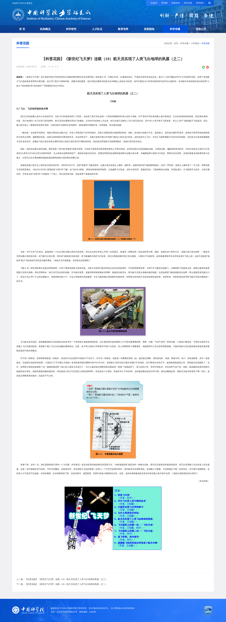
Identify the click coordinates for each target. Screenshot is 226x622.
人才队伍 (97, 29)
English (154, 3)
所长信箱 (188, 3)
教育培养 (123, 29)
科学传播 (175, 29)
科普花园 (205, 43)
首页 (176, 43)
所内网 (164, 3)
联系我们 (200, 3)
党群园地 (149, 29)
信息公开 (201, 29)
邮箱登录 (176, 3)
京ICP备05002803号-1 (99, 608)
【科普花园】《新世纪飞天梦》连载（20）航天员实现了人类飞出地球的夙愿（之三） (66, 579)
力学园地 (195, 43)
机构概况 (45, 29)
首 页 (22, 29)
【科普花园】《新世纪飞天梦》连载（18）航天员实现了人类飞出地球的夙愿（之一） (66, 584)
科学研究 (71, 29)
